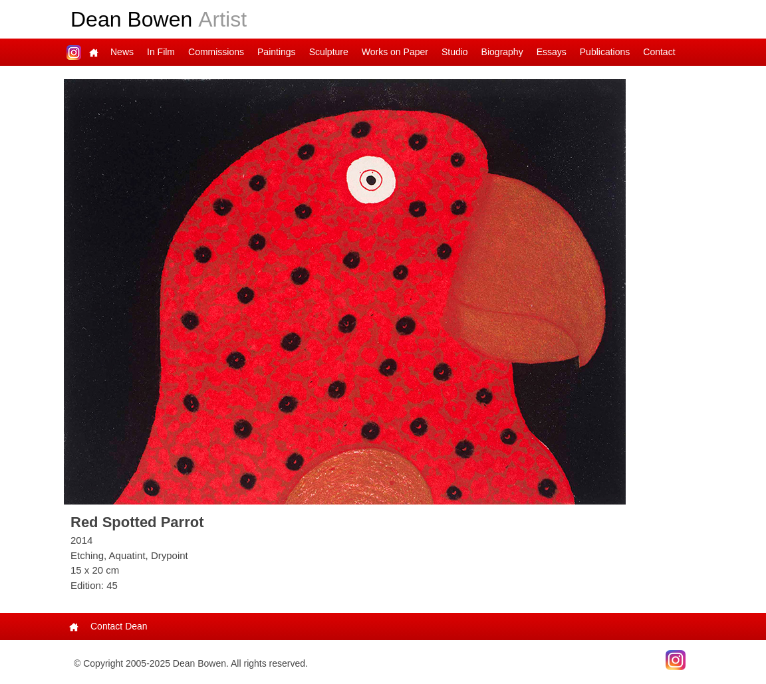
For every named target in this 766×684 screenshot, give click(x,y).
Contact (659, 52)
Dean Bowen (158, 19)
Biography (502, 52)
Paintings (276, 52)
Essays (552, 52)
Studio (455, 52)
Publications (605, 52)
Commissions (216, 52)
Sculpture (328, 52)
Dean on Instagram (74, 52)
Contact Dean (119, 626)
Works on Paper (395, 52)
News (122, 52)
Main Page (94, 52)
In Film (161, 52)
